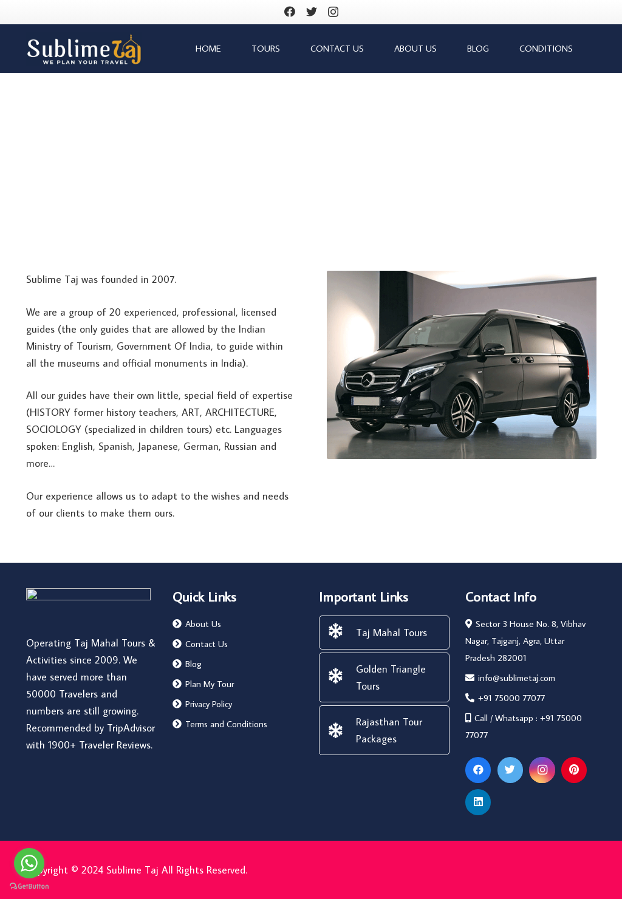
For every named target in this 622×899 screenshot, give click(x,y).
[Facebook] (289, 11)
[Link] (84, 49)
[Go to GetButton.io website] (29, 887)
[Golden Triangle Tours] (341, 677)
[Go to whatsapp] (29, 863)
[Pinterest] (574, 770)
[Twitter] (311, 11)
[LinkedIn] (478, 802)
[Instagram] (333, 12)
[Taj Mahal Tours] (341, 632)
